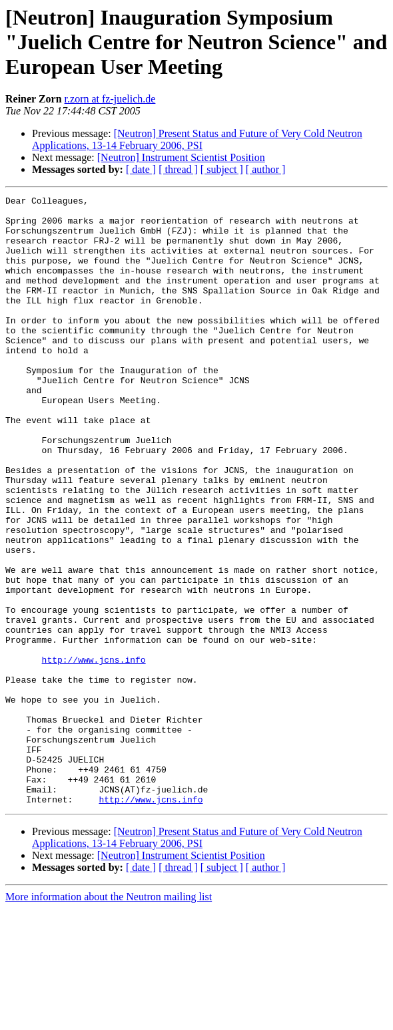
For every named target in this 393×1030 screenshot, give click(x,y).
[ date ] (141, 169)
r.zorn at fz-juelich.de (110, 98)
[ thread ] (178, 169)
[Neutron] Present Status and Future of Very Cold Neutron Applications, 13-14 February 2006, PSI (197, 139)
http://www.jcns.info (94, 753)
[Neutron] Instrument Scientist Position (181, 157)
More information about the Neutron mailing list (108, 1018)
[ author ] (266, 169)
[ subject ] (221, 169)
